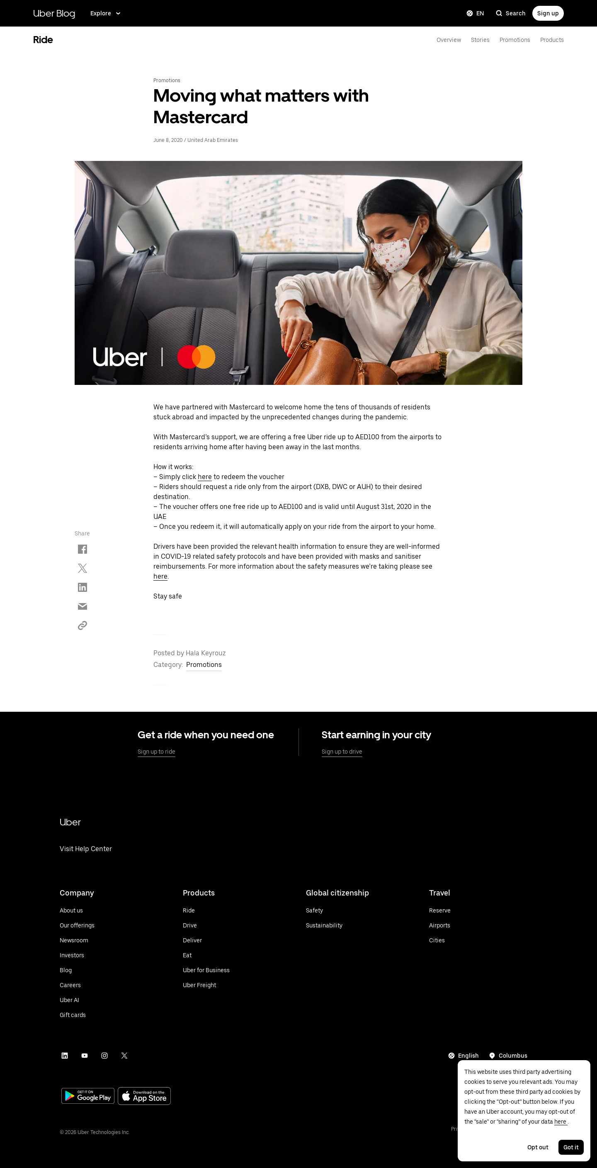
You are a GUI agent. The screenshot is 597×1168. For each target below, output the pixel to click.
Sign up (548, 13)
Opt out (537, 1147)
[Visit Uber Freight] (206, 985)
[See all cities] (440, 940)
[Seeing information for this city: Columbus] (508, 1055)
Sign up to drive (342, 751)
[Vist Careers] (77, 985)
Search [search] (511, 13)
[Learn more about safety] (324, 910)
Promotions (515, 39)
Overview (449, 39)
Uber (70, 822)
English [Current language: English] (463, 1055)
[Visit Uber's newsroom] (77, 940)
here (205, 477)
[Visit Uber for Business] (206, 970)
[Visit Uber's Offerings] (77, 925)
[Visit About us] (77, 910)
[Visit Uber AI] (77, 1000)
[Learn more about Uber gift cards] (77, 1015)
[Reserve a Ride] (440, 910)
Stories (480, 39)
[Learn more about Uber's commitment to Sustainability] (324, 925)
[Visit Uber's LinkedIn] (65, 1056)
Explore (106, 13)
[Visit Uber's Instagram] (104, 1056)
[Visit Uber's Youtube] (85, 1056)
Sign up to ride (156, 751)
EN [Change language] (475, 13)
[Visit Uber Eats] (206, 955)
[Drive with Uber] (206, 925)
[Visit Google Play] (87, 1096)
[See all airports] (440, 925)
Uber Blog (54, 13)
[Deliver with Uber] (206, 940)
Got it (571, 1147)
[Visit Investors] (77, 955)
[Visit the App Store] (144, 1097)
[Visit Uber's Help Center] (86, 860)
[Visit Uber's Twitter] (124, 1056)
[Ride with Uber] (206, 910)
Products (552, 39)
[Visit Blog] (77, 970)
